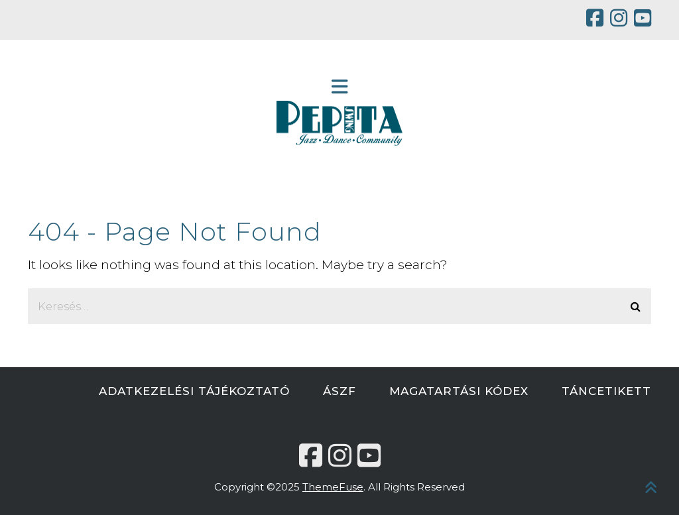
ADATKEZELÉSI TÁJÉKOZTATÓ (194, 391)
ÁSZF (339, 391)
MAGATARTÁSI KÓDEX (458, 391)
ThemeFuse (332, 487)
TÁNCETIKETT (606, 391)
